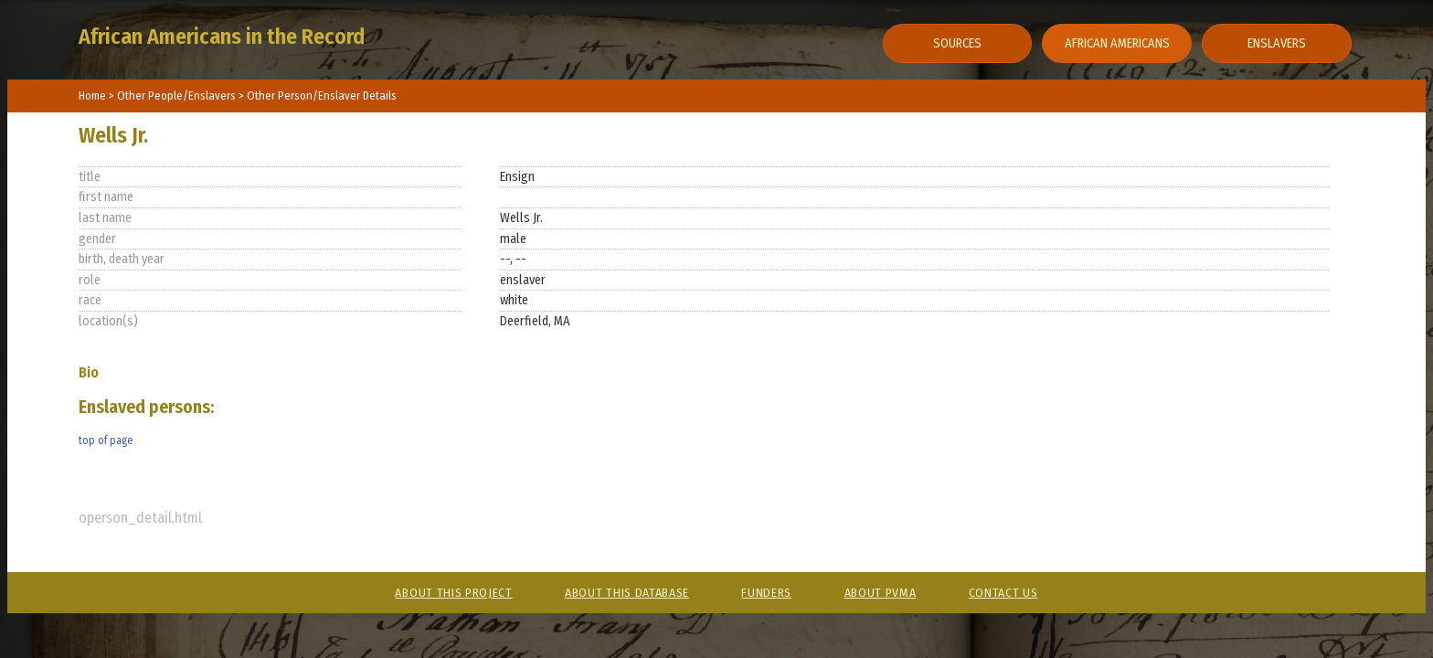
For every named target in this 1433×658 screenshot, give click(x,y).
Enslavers (1276, 43)
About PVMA (880, 592)
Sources (957, 43)
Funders (766, 592)
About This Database (627, 592)
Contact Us (1003, 592)
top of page (106, 440)
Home (92, 95)
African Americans (1117, 43)
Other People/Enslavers (178, 95)
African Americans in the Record (222, 36)
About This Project (453, 592)
